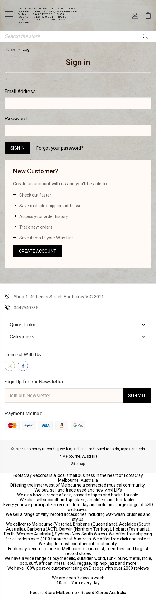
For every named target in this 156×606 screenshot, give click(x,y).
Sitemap (78, 464)
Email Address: (21, 91)
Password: (16, 119)
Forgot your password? (59, 148)
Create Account (37, 251)
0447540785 (26, 307)
